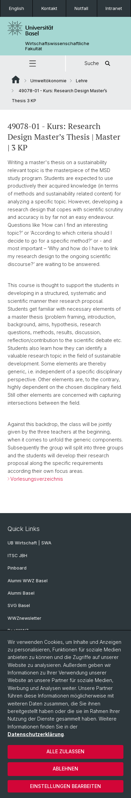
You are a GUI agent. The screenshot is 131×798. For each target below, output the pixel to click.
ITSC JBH (17, 555)
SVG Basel (19, 605)
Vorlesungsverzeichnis (36, 478)
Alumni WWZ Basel (28, 580)
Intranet (113, 8)
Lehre (82, 80)
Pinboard (17, 568)
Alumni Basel (21, 593)
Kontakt (49, 8)
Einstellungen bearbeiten (65, 786)
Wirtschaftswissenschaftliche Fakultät (57, 46)
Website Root (16, 79)
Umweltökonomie (48, 80)
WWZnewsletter (24, 618)
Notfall (81, 8)
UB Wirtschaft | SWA (29, 542)
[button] (32, 63)
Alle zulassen (65, 751)
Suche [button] (98, 63)
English (16, 8)
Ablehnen (65, 769)
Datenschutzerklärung (36, 734)
